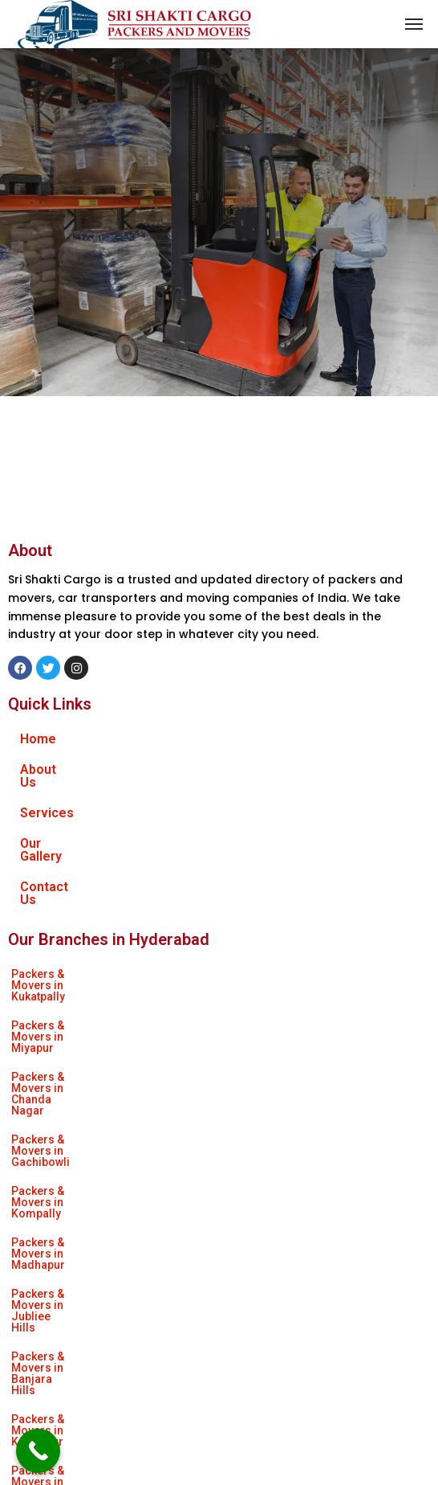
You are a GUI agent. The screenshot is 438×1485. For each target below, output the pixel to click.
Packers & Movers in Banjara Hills (282, 1022)
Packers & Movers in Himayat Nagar (105, 1080)
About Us (47, 769)
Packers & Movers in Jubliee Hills (99, 1022)
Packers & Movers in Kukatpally (93, 935)
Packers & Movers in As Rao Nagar (268, 1108)
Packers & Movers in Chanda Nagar (104, 964)
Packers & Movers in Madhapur (259, 993)
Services (47, 800)
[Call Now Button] (38, 1451)
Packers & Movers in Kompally (91, 993)
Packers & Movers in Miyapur (257, 935)
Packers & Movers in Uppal (276, 1080)
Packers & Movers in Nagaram (91, 1108)
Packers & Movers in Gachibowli (287, 964)
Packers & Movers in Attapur (253, 1051)
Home (38, 739)
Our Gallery (53, 830)
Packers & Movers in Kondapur (92, 1051)
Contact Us (53, 861)
